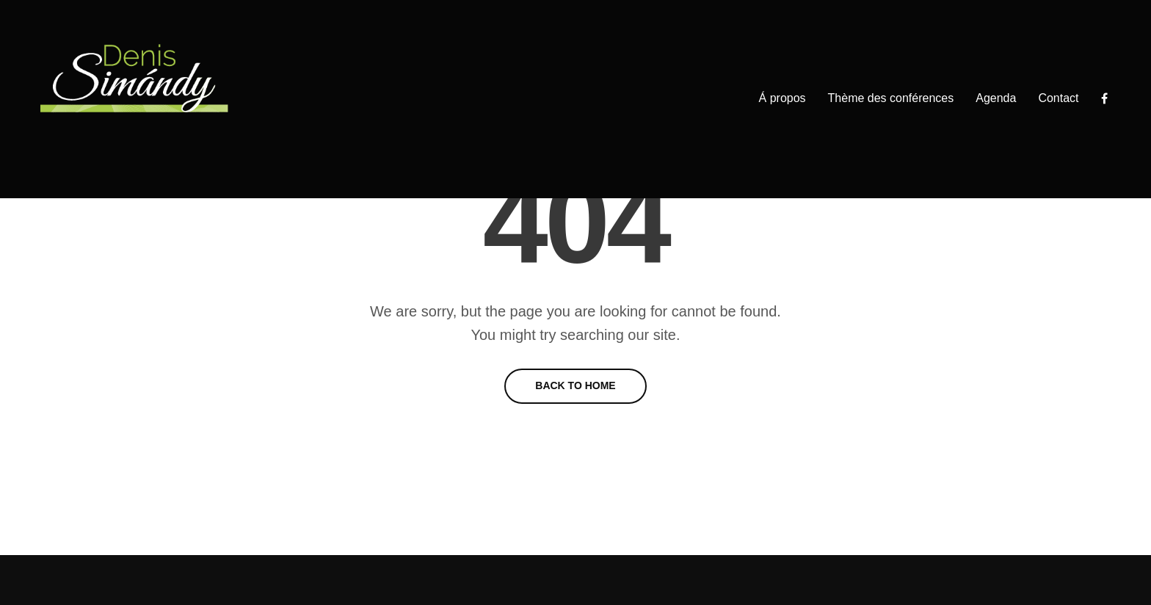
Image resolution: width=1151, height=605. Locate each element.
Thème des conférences (891, 98)
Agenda (996, 98)
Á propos (782, 98)
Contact (1058, 98)
